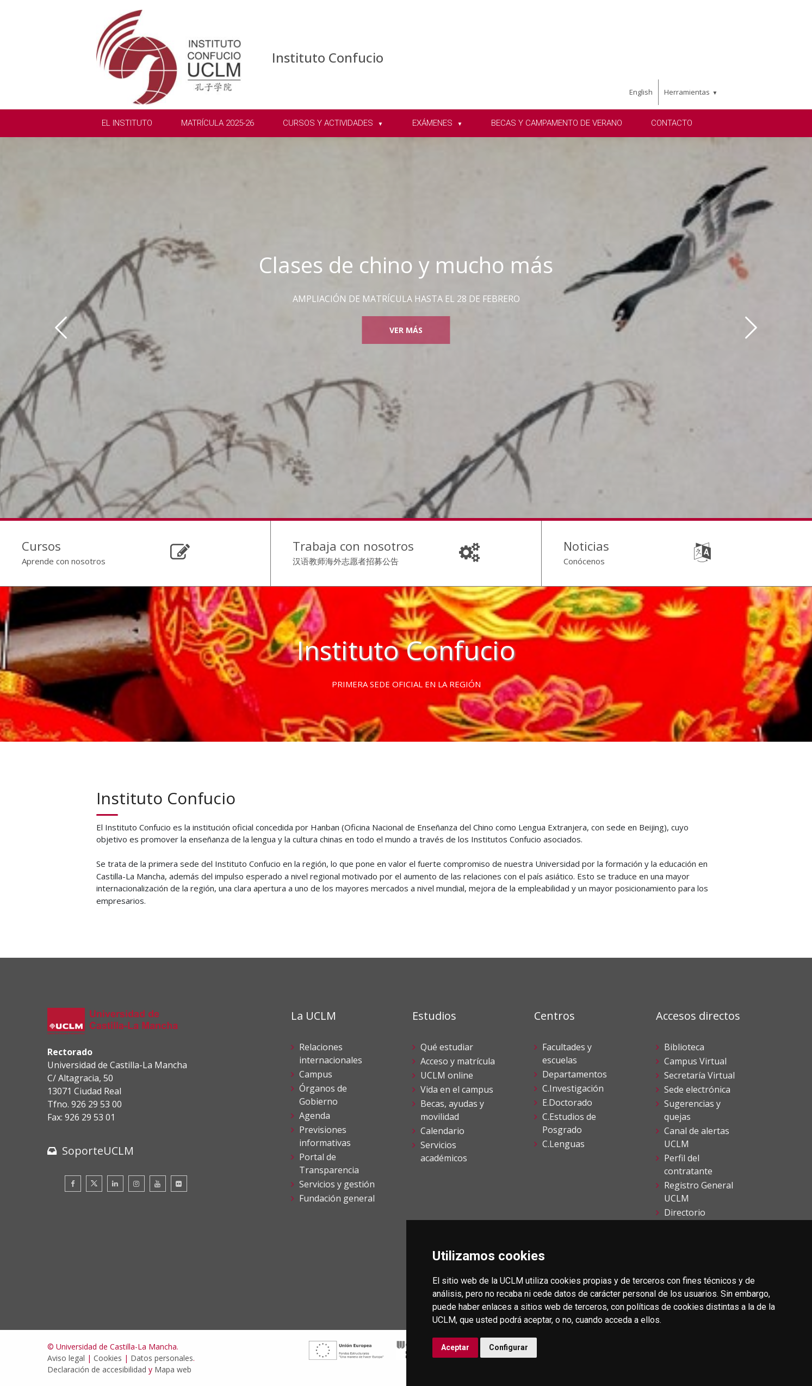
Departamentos (574, 1074)
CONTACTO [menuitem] (671, 123)
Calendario (442, 1131)
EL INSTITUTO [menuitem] (127, 123)
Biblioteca (684, 1047)
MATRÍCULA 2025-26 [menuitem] (217, 123)
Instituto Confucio (327, 57)
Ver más (406, 330)
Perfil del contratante (688, 1164)
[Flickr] (179, 1183)
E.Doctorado (567, 1102)
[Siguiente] (751, 327)
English (641, 92)
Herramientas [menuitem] (687, 92)
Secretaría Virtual (699, 1075)
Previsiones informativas (325, 1136)
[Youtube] (158, 1183)
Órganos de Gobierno (323, 1094)
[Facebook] (73, 1183)
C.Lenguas (563, 1144)
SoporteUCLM (98, 1150)
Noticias (586, 546)
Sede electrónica (697, 1089)
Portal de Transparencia (329, 1163)
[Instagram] (136, 1183)
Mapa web (172, 1369)
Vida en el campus (456, 1089)
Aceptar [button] (455, 1347)
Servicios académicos (443, 1151)
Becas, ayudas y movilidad (452, 1110)
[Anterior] (61, 327)
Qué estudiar (446, 1047)
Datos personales (162, 1358)
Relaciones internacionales (330, 1053)
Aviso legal (66, 1358)
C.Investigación (573, 1088)
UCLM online (446, 1075)
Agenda (314, 1116)
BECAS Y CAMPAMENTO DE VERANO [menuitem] (556, 123)
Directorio (684, 1212)
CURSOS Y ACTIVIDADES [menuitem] (329, 123)
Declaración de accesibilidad (96, 1369)
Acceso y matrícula (457, 1061)
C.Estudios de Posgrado (569, 1123)
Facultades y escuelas (567, 1053)
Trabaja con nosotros (353, 546)
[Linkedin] (115, 1183)
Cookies (108, 1358)
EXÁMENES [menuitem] (433, 123)
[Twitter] (94, 1183)
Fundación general (337, 1198)
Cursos (41, 546)
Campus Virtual (695, 1061)
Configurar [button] (508, 1347)
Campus (315, 1074)
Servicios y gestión (337, 1184)
